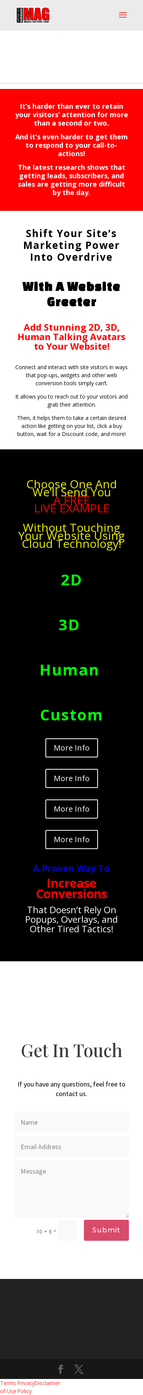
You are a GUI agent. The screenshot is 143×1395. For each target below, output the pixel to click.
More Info (72, 748)
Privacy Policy (25, 1387)
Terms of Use (8, 1387)
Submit (106, 1230)
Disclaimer (42, 1383)
